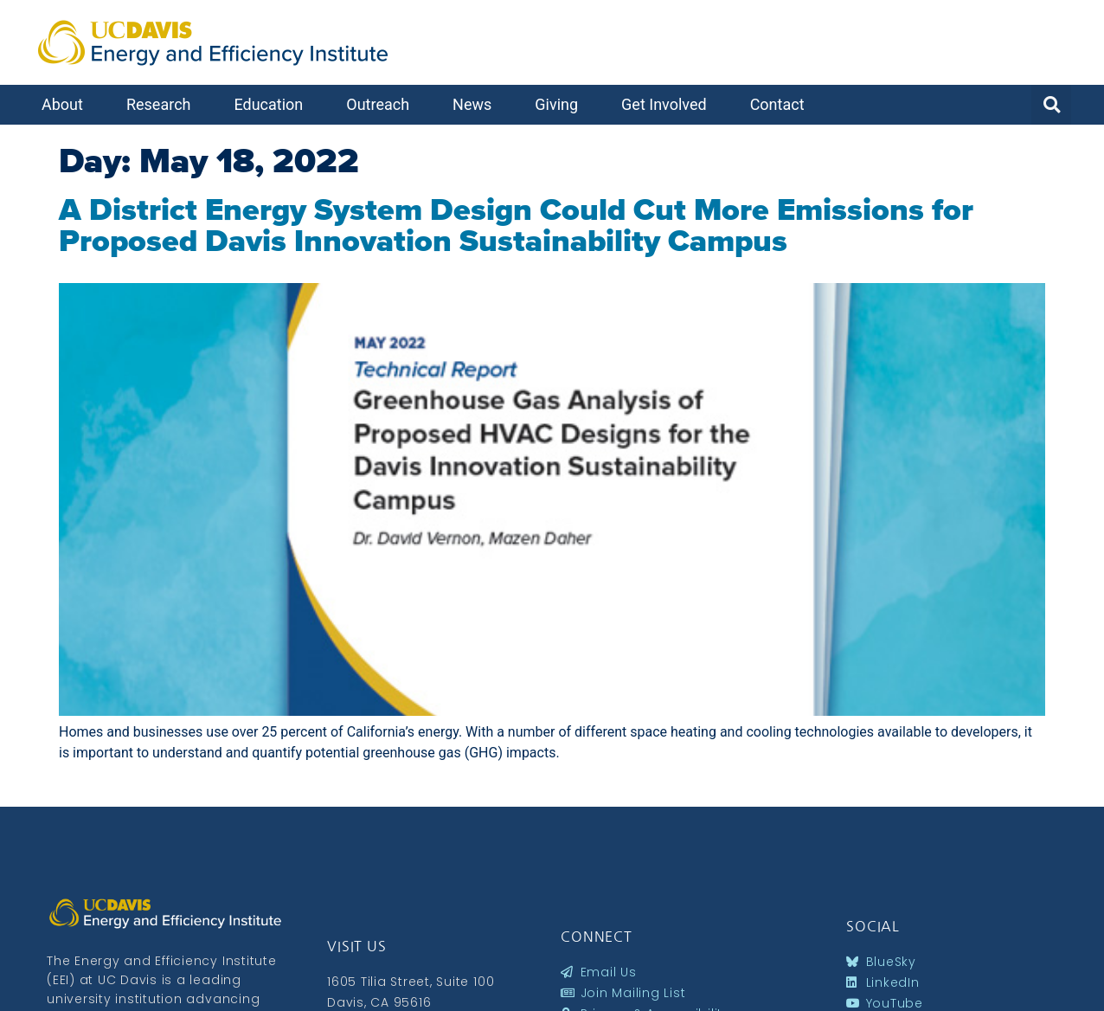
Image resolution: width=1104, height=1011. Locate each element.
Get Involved (668, 104)
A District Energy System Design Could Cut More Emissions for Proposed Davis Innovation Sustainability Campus (516, 225)
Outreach (382, 104)
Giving (561, 104)
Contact (781, 104)
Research (163, 104)
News (476, 104)
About (67, 104)
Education (272, 104)
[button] (1051, 105)
